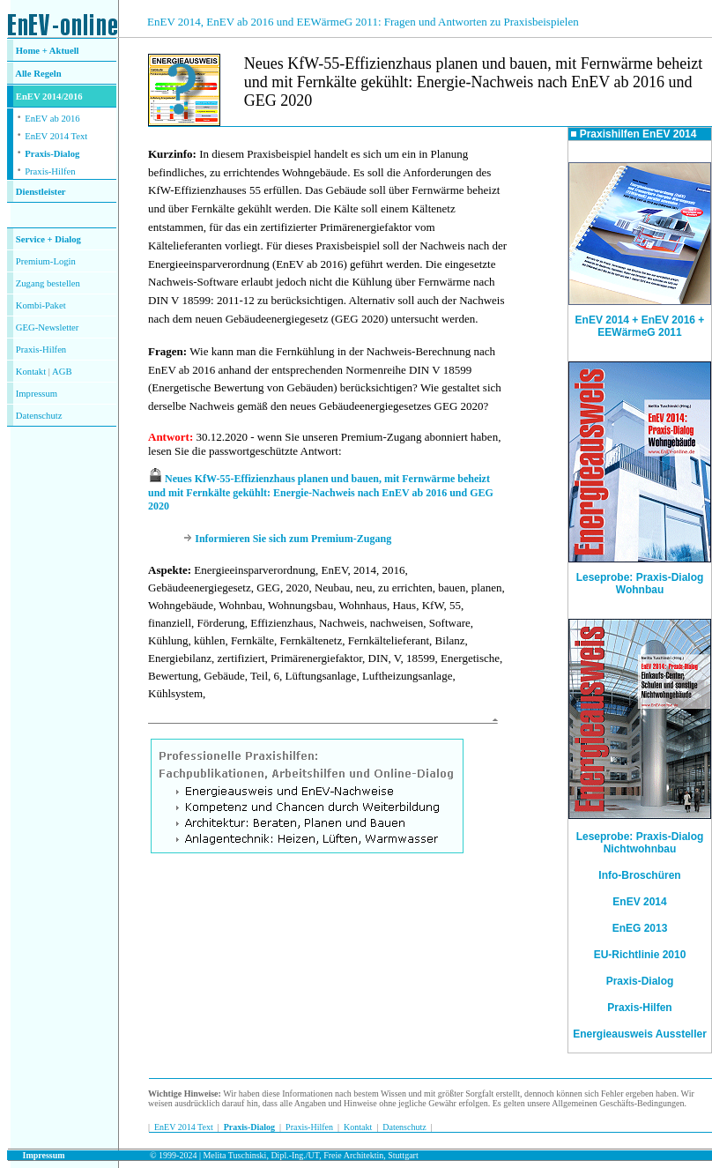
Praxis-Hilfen (50, 171)
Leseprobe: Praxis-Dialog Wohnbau (639, 579)
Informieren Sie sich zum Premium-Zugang (293, 538)
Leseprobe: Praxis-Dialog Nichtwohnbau (640, 842)
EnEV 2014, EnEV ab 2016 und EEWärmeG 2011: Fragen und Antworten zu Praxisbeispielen (363, 21)
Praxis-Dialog (52, 154)
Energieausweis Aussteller (640, 1034)
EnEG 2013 (640, 928)
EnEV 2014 (639, 902)
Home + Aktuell (47, 51)
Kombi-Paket (41, 305)
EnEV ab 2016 (52, 118)
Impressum (36, 393)
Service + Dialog (48, 239)
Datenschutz (404, 1127)
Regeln (47, 73)
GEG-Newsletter (47, 327)
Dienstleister (41, 192)
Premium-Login (46, 261)
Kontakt (31, 371)
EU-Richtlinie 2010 (640, 955)
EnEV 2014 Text (56, 136)
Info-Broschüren (639, 875)
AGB (62, 371)
